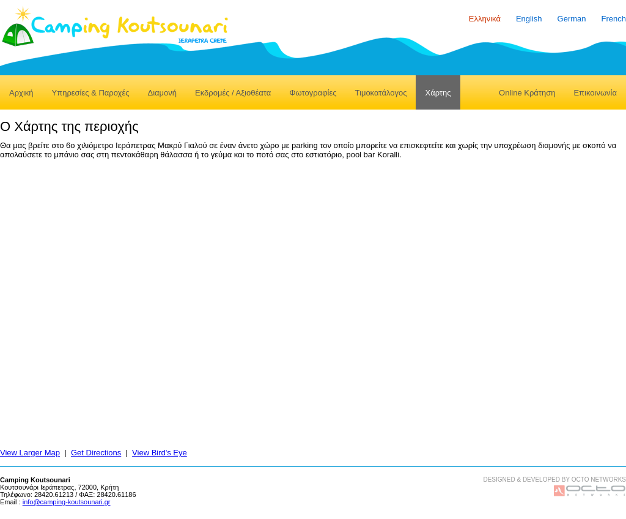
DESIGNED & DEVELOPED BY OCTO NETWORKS (554, 479)
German (572, 18)
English (529, 18)
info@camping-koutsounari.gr (67, 502)
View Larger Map (30, 452)
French (614, 18)
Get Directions (96, 452)
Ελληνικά (485, 18)
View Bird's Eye (159, 452)
